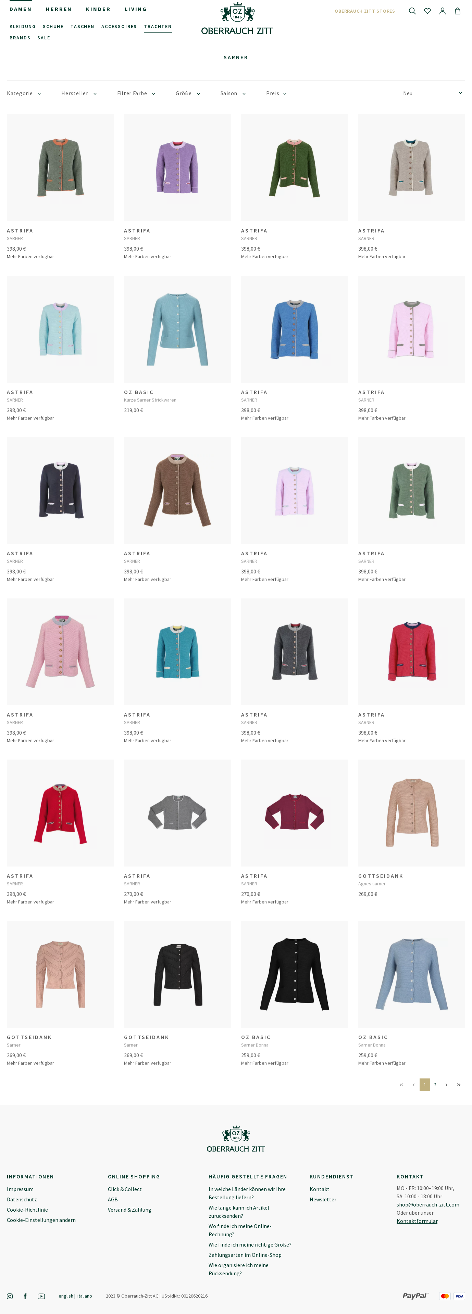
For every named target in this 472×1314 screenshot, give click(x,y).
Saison (233, 93)
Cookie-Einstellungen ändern (41, 1219)
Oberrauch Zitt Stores (365, 11)
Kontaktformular (417, 1220)
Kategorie (24, 93)
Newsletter (323, 1199)
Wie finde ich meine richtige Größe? (250, 1244)
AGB (113, 1199)
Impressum (20, 1189)
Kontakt (320, 1189)
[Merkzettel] (427, 10)
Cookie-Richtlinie (27, 1209)
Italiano (84, 1295)
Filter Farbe (136, 93)
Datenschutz (22, 1199)
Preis (276, 93)
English (66, 1295)
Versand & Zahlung (129, 1209)
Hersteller (78, 93)
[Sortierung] (434, 93)
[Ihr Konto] (442, 10)
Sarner (236, 57)
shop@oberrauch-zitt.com (428, 1204)
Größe (188, 93)
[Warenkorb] (457, 10)
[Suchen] (412, 10)
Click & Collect (125, 1189)
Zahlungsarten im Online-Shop (245, 1254)
